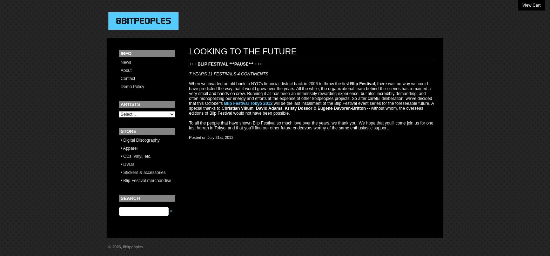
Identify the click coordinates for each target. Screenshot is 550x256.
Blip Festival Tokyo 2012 (248, 103)
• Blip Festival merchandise (146, 180)
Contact (128, 78)
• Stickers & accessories (143, 172)
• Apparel (129, 148)
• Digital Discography (140, 140)
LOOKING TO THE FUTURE (243, 51)
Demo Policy (132, 86)
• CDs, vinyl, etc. (136, 156)
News (126, 62)
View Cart (531, 5)
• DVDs (127, 164)
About (126, 70)
